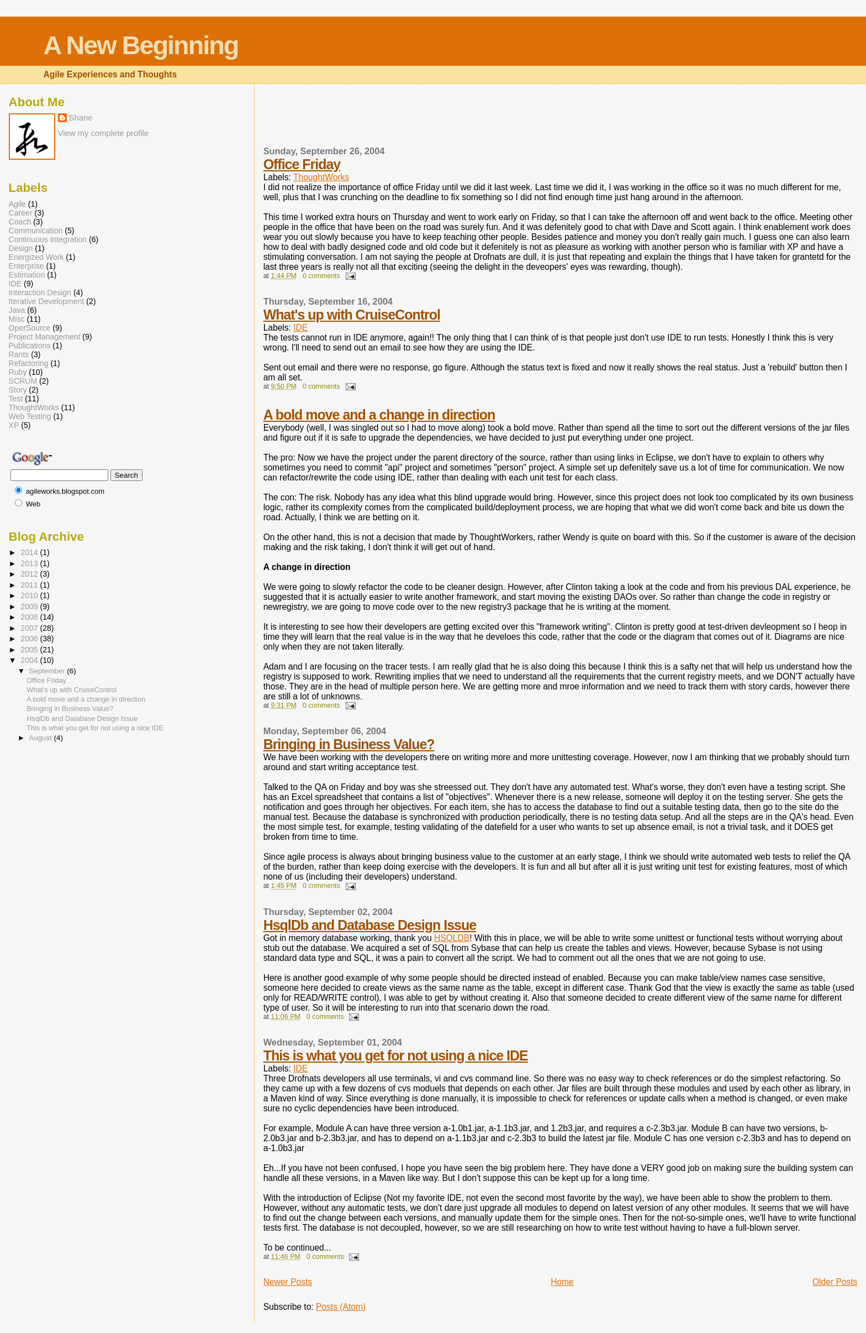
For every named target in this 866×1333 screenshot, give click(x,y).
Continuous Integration (48, 239)
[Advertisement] (328, 121)
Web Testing (30, 416)
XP (14, 425)
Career (21, 212)
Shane (81, 117)
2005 (30, 649)
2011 (30, 585)
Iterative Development (47, 301)
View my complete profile (103, 133)
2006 (30, 638)
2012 (30, 573)
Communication (36, 230)
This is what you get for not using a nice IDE (395, 1055)
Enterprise (26, 266)
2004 (30, 660)
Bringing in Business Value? (349, 744)
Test (16, 398)
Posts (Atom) (341, 1306)
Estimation (27, 274)
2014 (30, 552)
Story (18, 389)
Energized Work (36, 257)
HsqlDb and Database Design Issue (369, 925)
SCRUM (23, 381)
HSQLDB (451, 938)
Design (21, 248)
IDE (300, 327)
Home (562, 1282)
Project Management (45, 336)
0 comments (321, 276)
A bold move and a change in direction (379, 414)
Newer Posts (287, 1282)
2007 (30, 628)
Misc (17, 319)
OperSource (30, 327)
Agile (17, 204)
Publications (30, 345)
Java (17, 310)
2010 (30, 595)
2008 (30, 617)
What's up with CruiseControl (351, 314)
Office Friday (302, 164)
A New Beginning (140, 45)
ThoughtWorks (321, 177)
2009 (30, 606)
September (48, 671)
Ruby (18, 372)
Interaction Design (40, 292)
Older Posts (834, 1282)
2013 (30, 563)
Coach (20, 221)
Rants (19, 354)
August (41, 738)
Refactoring (29, 363)
